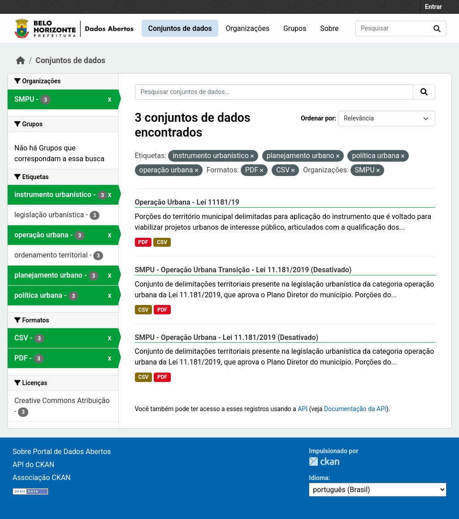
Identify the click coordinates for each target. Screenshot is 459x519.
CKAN (324, 461)
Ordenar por (317, 118)
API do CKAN (33, 464)
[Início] (20, 60)
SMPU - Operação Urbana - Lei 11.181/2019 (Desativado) (227, 337)
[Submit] (437, 28)
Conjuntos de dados (180, 28)
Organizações (248, 28)
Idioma (318, 477)
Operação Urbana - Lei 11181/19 (187, 202)
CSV (162, 242)
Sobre (329, 28)
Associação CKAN (42, 477)
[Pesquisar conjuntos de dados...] (400, 28)
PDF (143, 242)
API (302, 408)
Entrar (433, 6)
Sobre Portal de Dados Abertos (62, 451)
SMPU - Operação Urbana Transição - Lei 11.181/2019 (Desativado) (243, 270)
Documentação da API (355, 408)
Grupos (295, 28)
